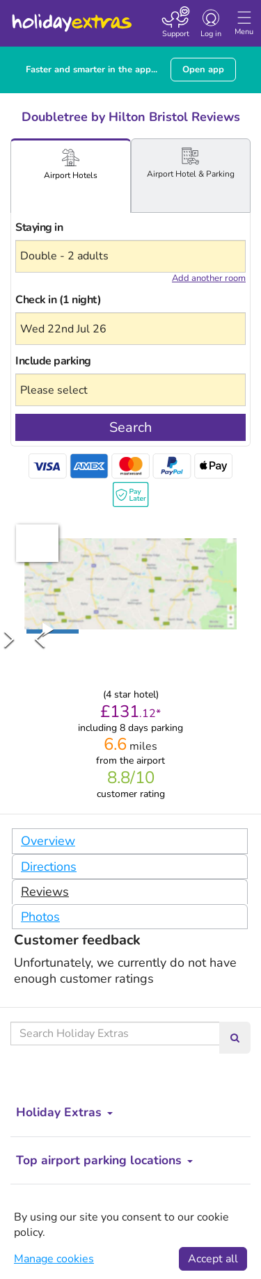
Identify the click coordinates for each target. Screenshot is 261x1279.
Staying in (39, 227)
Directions (49, 866)
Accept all (213, 1258)
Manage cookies (54, 1259)
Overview (48, 840)
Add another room (209, 278)
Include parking (53, 361)
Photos (40, 916)
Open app (203, 69)
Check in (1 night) (58, 299)
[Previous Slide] (39, 638)
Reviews (45, 891)
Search (130, 427)
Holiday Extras (71, 16)
